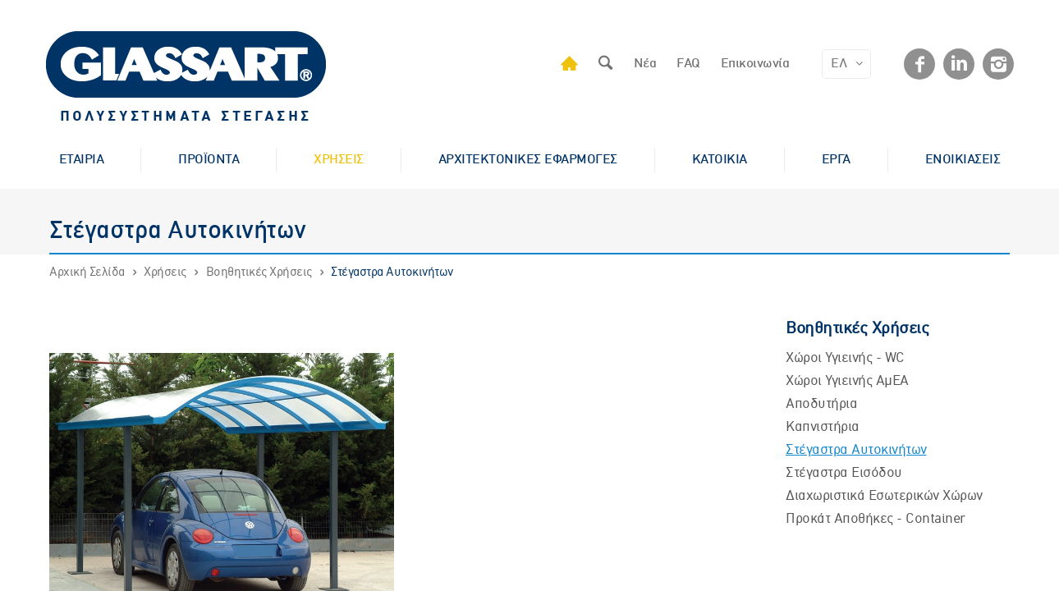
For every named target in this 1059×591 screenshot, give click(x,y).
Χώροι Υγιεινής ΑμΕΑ (847, 381)
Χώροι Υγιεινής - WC (845, 358)
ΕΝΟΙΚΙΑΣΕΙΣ (963, 160)
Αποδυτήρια (821, 404)
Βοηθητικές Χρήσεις (259, 272)
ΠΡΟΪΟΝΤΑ (208, 160)
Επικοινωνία (755, 64)
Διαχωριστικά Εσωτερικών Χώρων (884, 496)
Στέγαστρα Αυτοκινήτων (392, 272)
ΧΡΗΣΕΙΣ (339, 160)
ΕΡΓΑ (836, 160)
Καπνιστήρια (823, 427)
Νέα (645, 64)
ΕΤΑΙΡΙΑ (81, 160)
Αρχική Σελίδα (87, 272)
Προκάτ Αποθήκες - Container (875, 519)
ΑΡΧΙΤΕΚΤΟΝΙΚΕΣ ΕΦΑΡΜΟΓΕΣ (527, 160)
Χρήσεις (165, 272)
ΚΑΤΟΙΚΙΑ (719, 160)
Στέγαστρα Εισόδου (844, 473)
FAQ (688, 64)
